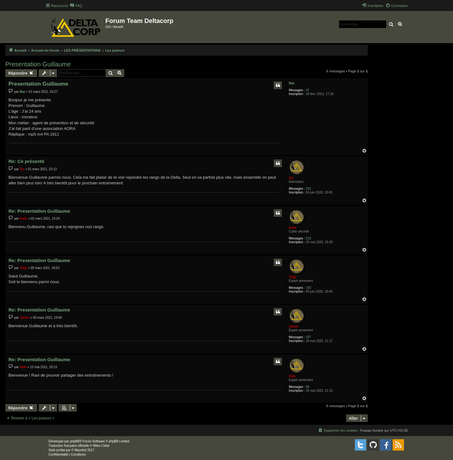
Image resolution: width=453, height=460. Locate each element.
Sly (291, 178)
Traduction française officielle (68, 445)
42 (307, 90)
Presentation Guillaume (38, 64)
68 (307, 387)
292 (308, 188)
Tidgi (292, 277)
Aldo (292, 376)
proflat (60, 450)
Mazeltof (81, 450)
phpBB (74, 441)
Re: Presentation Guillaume (39, 211)
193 (308, 287)
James (294, 326)
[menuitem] (76, 5)
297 (308, 337)
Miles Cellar (101, 445)
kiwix (292, 227)
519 (308, 238)
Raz (291, 83)
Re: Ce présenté (26, 161)
